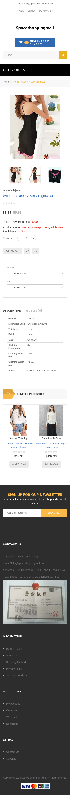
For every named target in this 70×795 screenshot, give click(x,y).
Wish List (11, 717)
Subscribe (54, 512)
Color (11, 267)
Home (6, 82)
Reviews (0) (33, 310)
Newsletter (12, 723)
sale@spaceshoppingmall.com (39, 3)
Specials (11, 758)
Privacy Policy (14, 668)
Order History (14, 710)
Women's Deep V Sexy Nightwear (29, 82)
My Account (13, 703)
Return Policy (14, 648)
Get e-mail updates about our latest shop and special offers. (35, 501)
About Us (11, 655)
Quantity (7, 238)
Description (12, 310)
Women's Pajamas (12, 190)
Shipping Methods (16, 662)
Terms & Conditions (17, 675)
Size (10, 281)
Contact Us (12, 751)
